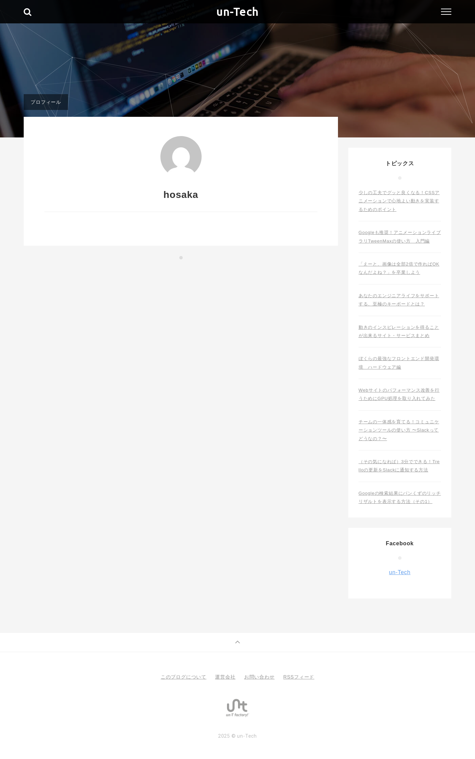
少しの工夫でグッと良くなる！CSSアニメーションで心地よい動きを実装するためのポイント (399, 201)
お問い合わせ (259, 677)
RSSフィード (298, 677)
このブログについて (183, 677)
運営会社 (225, 677)
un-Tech (237, 11)
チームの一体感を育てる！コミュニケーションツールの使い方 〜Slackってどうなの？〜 (399, 430)
